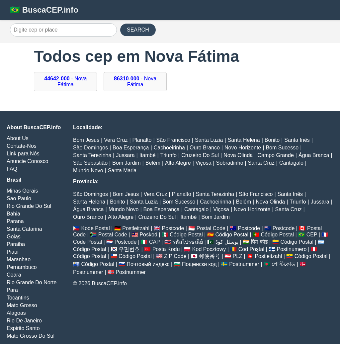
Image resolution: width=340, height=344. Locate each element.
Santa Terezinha (92, 155)
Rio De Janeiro (24, 320)
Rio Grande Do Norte (31, 282)
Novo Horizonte (242, 147)
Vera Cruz (116, 140)
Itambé (147, 155)
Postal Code (211, 228)
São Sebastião (90, 163)
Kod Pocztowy (209, 249)
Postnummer (244, 264)
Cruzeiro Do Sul (200, 155)
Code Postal (87, 242)
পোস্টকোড (283, 264)
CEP (311, 234)
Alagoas (16, 313)
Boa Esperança (131, 147)
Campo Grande (275, 155)
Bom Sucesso (282, 147)
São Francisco (173, 140)
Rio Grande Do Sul (29, 206)
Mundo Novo (88, 170)
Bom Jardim (126, 163)
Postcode (173, 228)
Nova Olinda (238, 155)
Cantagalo (291, 163)
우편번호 (129, 249)
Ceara (14, 275)
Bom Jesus (86, 140)
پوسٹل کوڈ (226, 242)
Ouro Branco (205, 147)
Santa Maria (122, 170)
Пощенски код (199, 264)
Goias (14, 236)
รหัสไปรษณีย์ (187, 242)
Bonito (272, 140)
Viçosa (204, 163)
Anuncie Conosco (27, 161)
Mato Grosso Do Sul (30, 336)
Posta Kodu (166, 249)
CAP (154, 242)
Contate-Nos (22, 146)
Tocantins (18, 298)
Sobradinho (229, 163)
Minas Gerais (22, 191)
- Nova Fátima (65, 81)
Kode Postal (95, 228)
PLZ (237, 256)
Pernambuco (22, 267)
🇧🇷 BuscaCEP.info (44, 9)
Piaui (13, 252)
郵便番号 (209, 256)
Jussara (125, 155)
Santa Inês (297, 140)
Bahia (13, 213)
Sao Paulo (19, 198)
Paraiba (16, 244)
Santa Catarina (24, 229)
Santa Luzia (209, 140)
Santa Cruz (261, 163)
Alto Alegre (178, 163)
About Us (18, 138)
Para (12, 290)
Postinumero (292, 249)
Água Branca (313, 155)
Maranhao (19, 259)
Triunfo (168, 155)
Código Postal (186, 234)
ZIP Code (175, 256)
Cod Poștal (251, 249)
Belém (152, 163)
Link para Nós (23, 153)
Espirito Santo (23, 328)
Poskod (148, 234)
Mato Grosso (22, 305)
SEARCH (138, 30)
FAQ (12, 169)
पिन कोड (259, 242)
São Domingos (90, 147)
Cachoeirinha (169, 147)
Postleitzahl (135, 228)
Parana (15, 221)
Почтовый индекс (148, 264)
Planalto (142, 140)
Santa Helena (244, 140)
